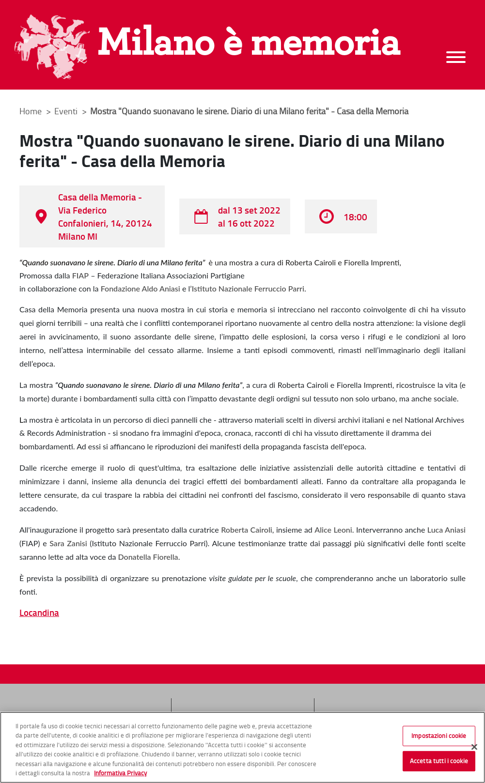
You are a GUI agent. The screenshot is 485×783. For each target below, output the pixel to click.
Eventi (66, 111)
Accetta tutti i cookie (439, 760)
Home (30, 111)
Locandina (39, 612)
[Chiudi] (474, 747)
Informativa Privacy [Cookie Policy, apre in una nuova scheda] (120, 773)
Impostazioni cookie (438, 736)
